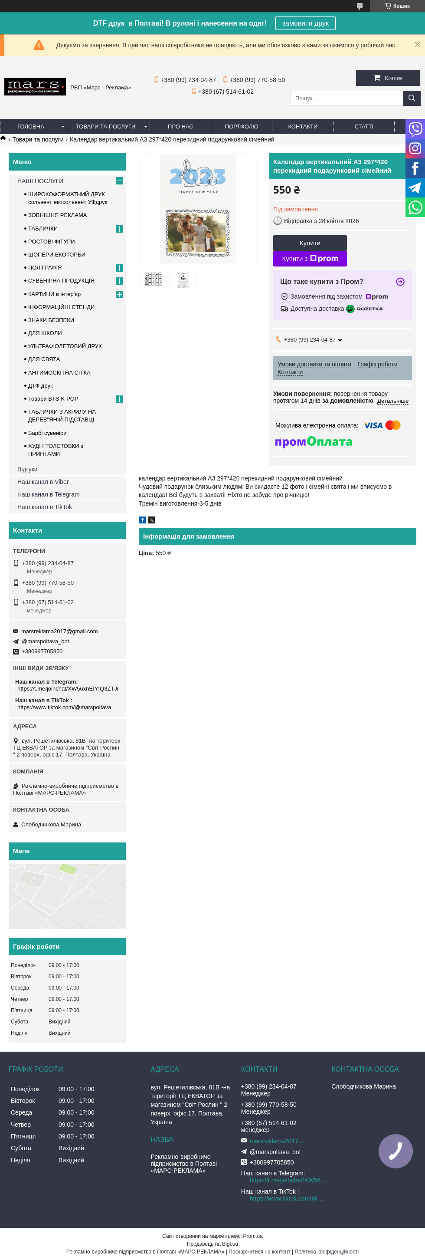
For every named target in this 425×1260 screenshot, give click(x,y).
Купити (310, 243)
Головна (30, 126)
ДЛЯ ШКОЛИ (45, 333)
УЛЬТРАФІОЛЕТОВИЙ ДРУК (65, 346)
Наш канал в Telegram (48, 494)
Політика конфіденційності (327, 1252)
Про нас (180, 126)
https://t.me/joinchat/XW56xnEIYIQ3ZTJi (67, 688)
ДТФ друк (40, 385)
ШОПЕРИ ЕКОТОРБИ (56, 254)
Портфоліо (241, 126)
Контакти (302, 126)
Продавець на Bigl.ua (212, 1244)
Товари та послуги (105, 126)
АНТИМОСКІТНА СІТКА (59, 372)
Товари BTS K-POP (53, 398)
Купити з (310, 259)
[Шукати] (412, 98)
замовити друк (305, 23)
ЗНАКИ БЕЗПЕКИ (51, 320)
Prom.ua (253, 1236)
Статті (364, 126)
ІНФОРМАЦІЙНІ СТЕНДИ (61, 307)
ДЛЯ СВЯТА (44, 359)
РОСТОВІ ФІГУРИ (51, 241)
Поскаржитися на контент (259, 1252)
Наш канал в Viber (43, 481)
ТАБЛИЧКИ (43, 228)
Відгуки (27, 469)
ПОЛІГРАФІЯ (45, 267)
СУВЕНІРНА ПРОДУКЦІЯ (61, 280)
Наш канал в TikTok (44, 506)
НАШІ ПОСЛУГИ (40, 181)
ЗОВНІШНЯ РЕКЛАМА (57, 215)
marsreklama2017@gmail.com (59, 631)
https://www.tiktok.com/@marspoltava (64, 707)
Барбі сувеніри (47, 433)
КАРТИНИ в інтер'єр (54, 294)
